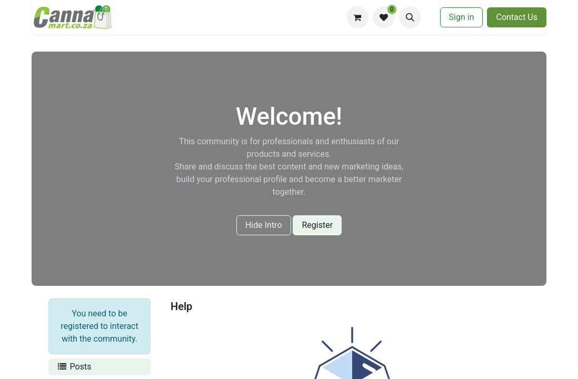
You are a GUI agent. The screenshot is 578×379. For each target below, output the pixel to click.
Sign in (461, 17)
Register (317, 225)
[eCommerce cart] (357, 17)
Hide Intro (263, 225)
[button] (410, 17)
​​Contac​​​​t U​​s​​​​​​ (516, 17)
